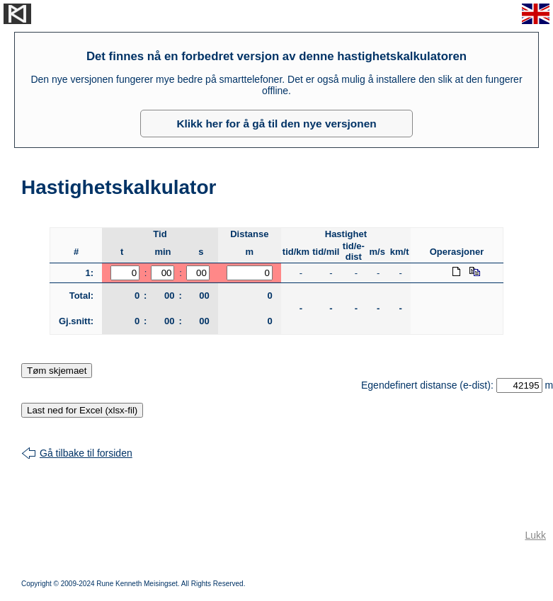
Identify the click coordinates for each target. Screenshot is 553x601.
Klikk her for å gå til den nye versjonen (276, 124)
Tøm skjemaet (56, 370)
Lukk (535, 535)
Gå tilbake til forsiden (86, 453)
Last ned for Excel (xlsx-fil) (82, 410)
